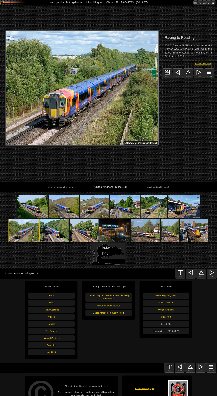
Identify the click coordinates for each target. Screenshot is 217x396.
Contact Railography (145, 388)
